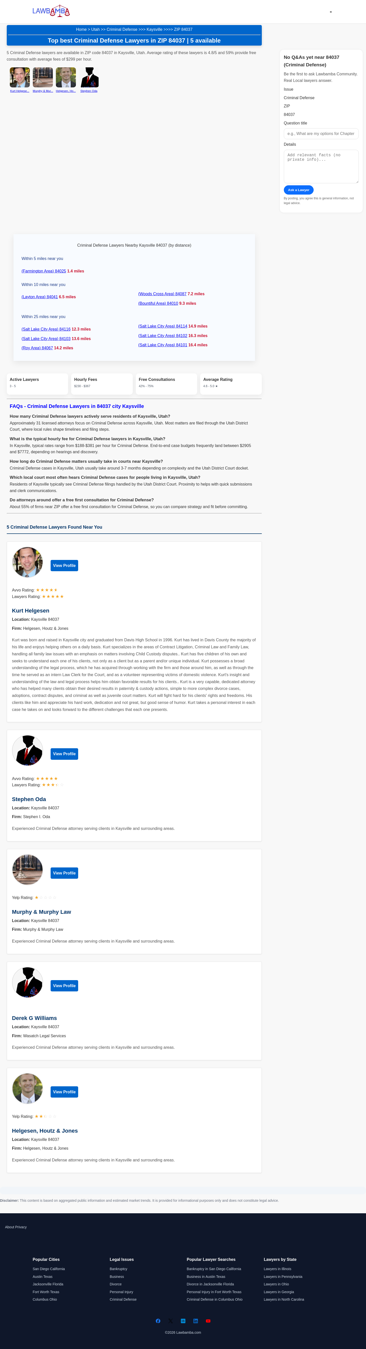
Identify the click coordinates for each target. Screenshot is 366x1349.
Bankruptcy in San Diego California (214, 1269)
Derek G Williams (34, 1018)
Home (81, 29)
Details (290, 144)
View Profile (64, 565)
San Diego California (49, 1269)
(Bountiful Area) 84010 (158, 303)
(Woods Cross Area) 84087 (162, 294)
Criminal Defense (122, 29)
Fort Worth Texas (46, 1292)
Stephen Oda (29, 799)
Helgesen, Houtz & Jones (45, 1131)
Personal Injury (121, 1292)
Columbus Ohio (45, 1299)
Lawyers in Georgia (279, 1292)
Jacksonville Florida (48, 1284)
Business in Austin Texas (206, 1277)
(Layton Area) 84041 (40, 297)
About (9, 1227)
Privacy (21, 1227)
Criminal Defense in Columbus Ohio (215, 1299)
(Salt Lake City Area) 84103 (46, 339)
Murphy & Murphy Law (41, 912)
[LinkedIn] (195, 1321)
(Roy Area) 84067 (37, 348)
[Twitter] (170, 1321)
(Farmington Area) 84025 (44, 271)
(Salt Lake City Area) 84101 (162, 345)
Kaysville (154, 29)
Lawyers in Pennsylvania (283, 1277)
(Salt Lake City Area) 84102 (162, 336)
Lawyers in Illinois (277, 1269)
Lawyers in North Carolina (284, 1299)
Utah (95, 29)
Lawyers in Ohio (276, 1284)
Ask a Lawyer (298, 196)
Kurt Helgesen (30, 611)
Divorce (115, 1284)
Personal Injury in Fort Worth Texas (214, 1292)
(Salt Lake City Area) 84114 (162, 326)
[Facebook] (158, 1321)
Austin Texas (43, 1277)
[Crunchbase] (183, 1321)
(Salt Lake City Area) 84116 (46, 329)
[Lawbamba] (51, 16)
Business (117, 1277)
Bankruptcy (118, 1269)
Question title (295, 123)
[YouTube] (208, 1321)
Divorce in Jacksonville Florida (210, 1284)
